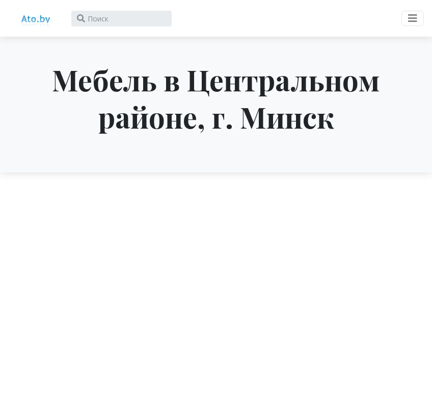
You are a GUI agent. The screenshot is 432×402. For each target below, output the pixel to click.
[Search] (121, 19)
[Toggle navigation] (412, 18)
